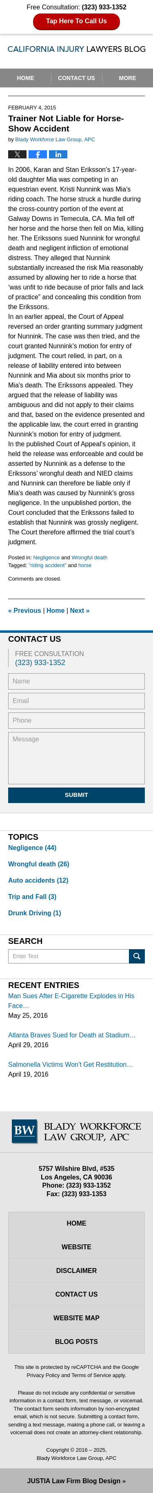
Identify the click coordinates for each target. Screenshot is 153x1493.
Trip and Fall (32, 896)
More (127, 78)
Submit (77, 794)
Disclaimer (76, 1270)
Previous (24, 610)
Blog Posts (76, 1341)
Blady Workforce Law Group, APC (77, 1458)
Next (80, 610)
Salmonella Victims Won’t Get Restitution (67, 1064)
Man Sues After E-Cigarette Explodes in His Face (71, 1000)
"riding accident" (48, 565)
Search (137, 956)
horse (85, 565)
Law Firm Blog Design (74, 1480)
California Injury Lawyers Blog (77, 50)
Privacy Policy (43, 1375)
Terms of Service (91, 1375)
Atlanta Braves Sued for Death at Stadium (68, 1035)
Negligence (46, 557)
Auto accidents (38, 880)
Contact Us (76, 78)
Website (76, 1247)
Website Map (76, 1318)
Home (25, 78)
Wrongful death (89, 557)
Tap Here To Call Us (76, 21)
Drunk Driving (34, 913)
